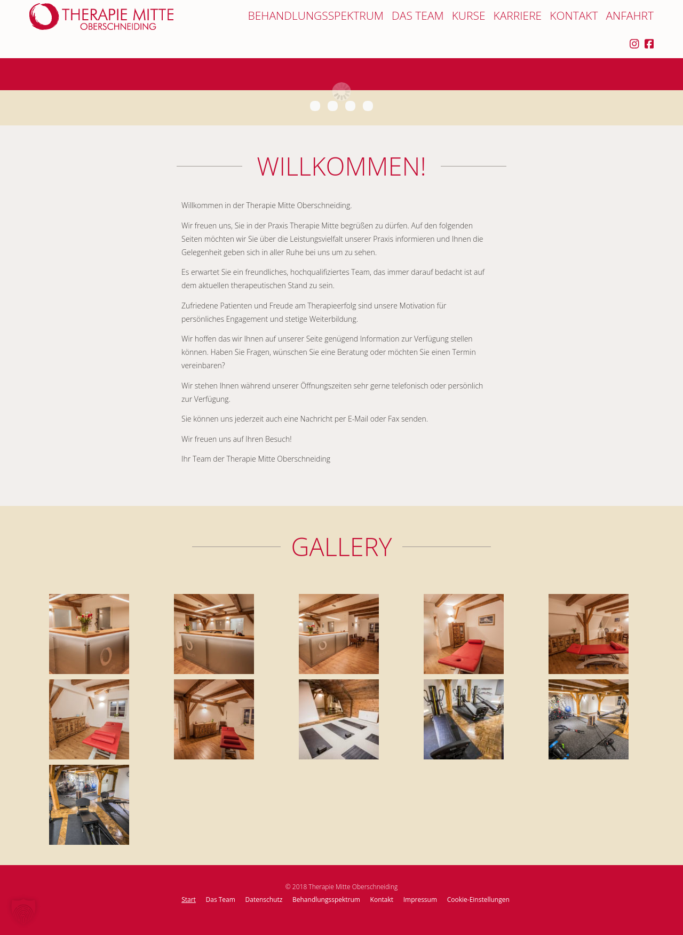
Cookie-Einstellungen (478, 899)
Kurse (469, 15)
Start (188, 899)
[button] (23, 911)
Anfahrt (630, 15)
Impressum (420, 899)
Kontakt (574, 15)
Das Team (418, 15)
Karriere (517, 15)
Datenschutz (264, 899)
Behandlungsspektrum (316, 15)
